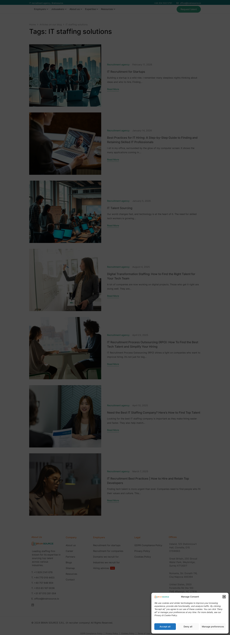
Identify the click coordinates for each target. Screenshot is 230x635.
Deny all (188, 626)
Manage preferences (213, 626)
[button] (224, 596)
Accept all (165, 626)
